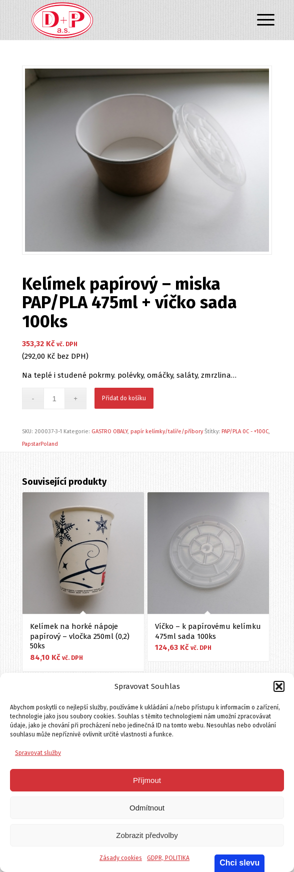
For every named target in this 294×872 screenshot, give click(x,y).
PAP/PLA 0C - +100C (245, 431)
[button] (279, 686)
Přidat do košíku (124, 398)
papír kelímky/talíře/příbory (166, 431)
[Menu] (258, 21)
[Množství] (54, 398)
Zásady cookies (121, 857)
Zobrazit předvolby (147, 835)
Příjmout (147, 780)
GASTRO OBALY (110, 431)
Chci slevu (240, 862)
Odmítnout (147, 807)
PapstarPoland (40, 444)
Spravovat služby (38, 752)
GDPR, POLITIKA (168, 857)
